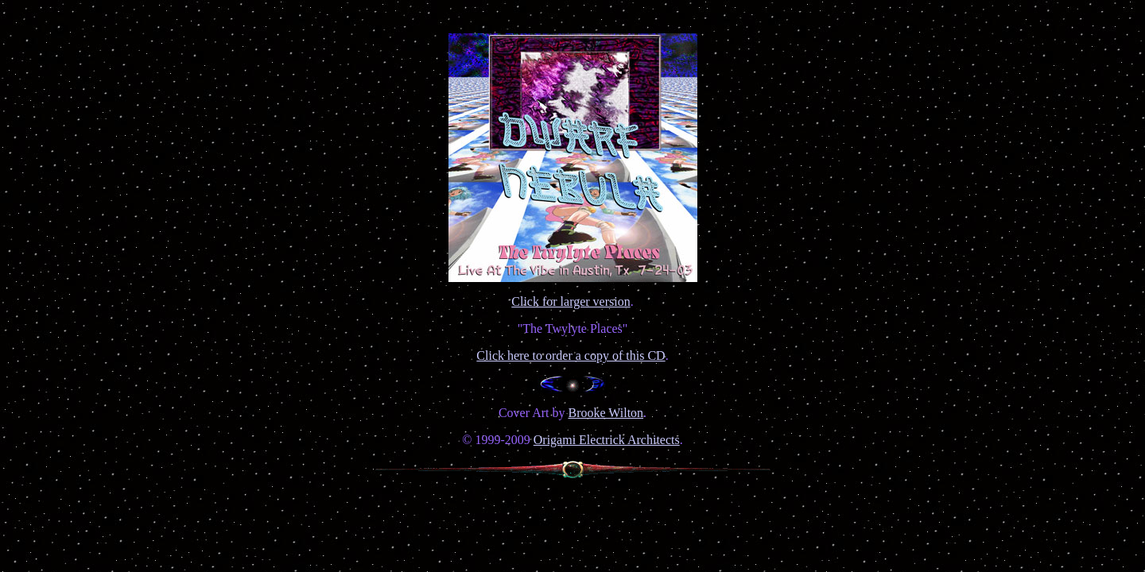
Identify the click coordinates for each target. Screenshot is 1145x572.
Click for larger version (570, 301)
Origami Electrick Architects (607, 439)
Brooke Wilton (605, 412)
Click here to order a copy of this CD (570, 355)
